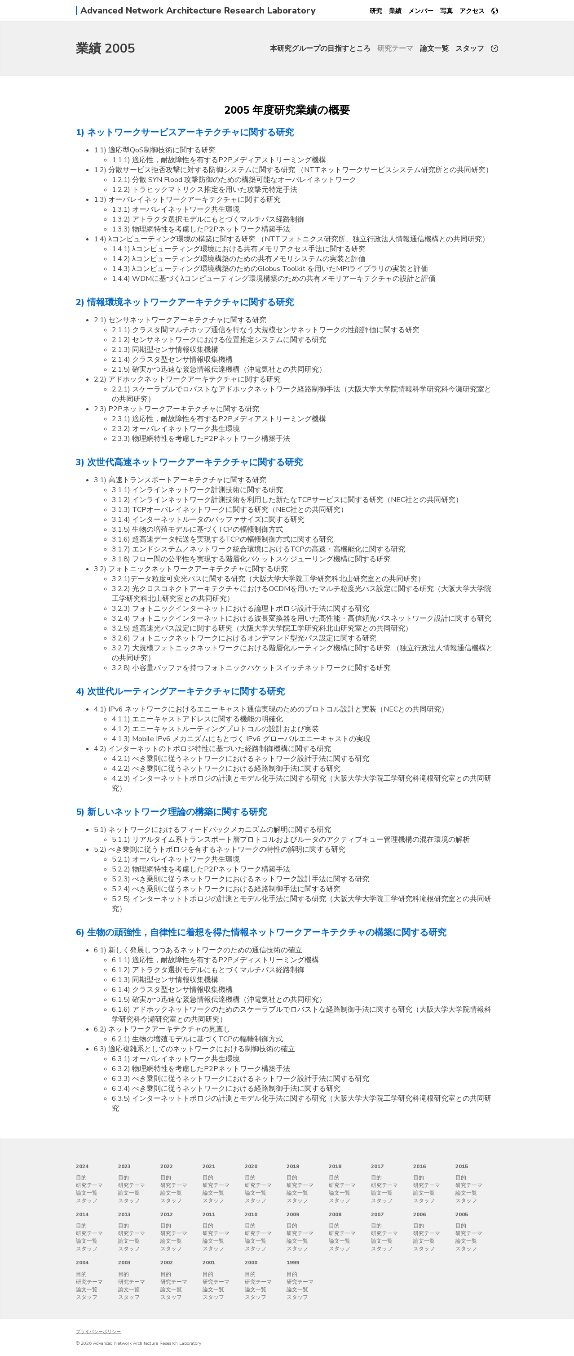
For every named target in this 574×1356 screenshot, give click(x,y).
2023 (124, 1166)
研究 (376, 11)
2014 (82, 1214)
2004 (82, 1262)
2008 (335, 1214)
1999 (293, 1262)
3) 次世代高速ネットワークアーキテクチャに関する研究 (189, 462)
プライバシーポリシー (98, 1332)
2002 (166, 1262)
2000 (251, 1262)
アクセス (472, 11)
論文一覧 (434, 48)
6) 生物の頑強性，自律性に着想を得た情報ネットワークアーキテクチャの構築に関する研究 (261, 932)
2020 (251, 1166)
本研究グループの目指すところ (320, 48)
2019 (293, 1166)
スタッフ (469, 48)
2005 (461, 1214)
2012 (166, 1214)
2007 (377, 1214)
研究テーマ (395, 48)
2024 (82, 1166)
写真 (446, 11)
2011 (209, 1214)
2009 (293, 1214)
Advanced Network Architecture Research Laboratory (198, 10)
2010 (251, 1214)
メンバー (420, 11)
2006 (419, 1214)
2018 (335, 1166)
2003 (124, 1262)
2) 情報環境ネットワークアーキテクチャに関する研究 (185, 302)
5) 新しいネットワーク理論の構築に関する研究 (171, 812)
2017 (377, 1166)
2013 (124, 1214)
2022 (166, 1166)
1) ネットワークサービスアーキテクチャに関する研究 (185, 132)
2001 (209, 1262)
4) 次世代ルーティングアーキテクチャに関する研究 (180, 691)
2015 (461, 1166)
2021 (209, 1166)
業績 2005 (105, 48)
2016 (419, 1166)
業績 (395, 11)
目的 (81, 1177)
